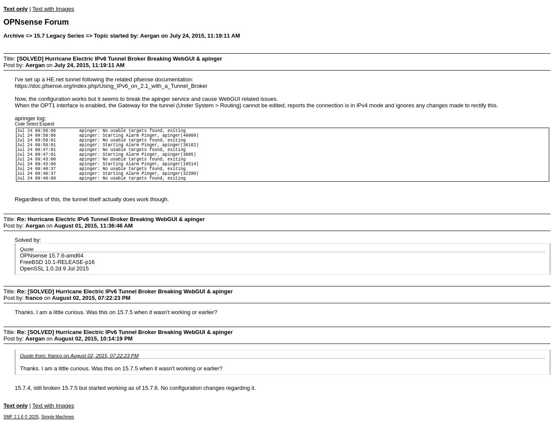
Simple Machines (57, 431)
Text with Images (53, 9)
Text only (15, 9)
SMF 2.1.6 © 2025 (21, 431)
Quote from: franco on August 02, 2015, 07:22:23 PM (79, 370)
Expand (46, 124)
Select (32, 124)
